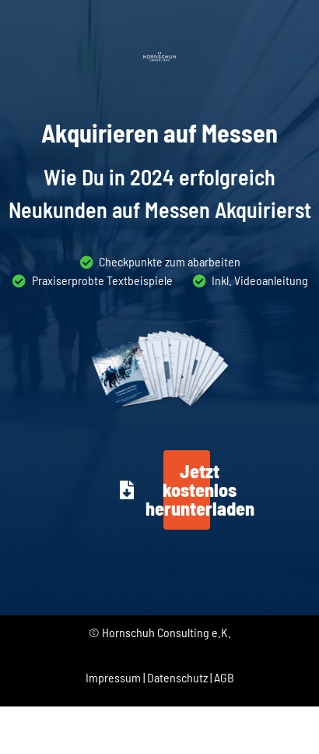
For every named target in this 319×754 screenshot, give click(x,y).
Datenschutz (177, 677)
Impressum (113, 677)
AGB (224, 677)
